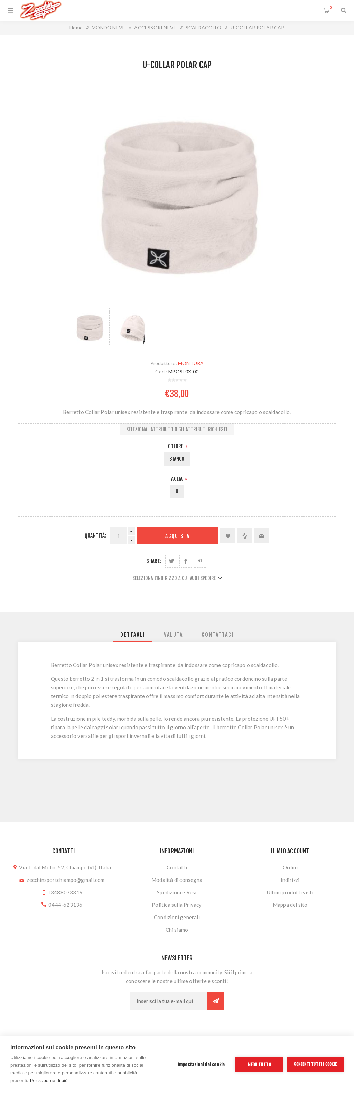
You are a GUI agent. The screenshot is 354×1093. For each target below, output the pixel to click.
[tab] (132, 635)
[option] (89, 327)
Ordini (290, 867)
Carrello (330, 7)
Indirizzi (290, 880)
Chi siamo (177, 930)
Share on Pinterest (200, 561)
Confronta (244, 535)
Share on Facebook (185, 561)
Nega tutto (259, 1064)
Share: (154, 561)
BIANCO (176, 458)
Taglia (176, 479)
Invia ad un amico (261, 535)
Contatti (177, 867)
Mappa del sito (290, 905)
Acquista (177, 536)
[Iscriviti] (168, 1001)
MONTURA (191, 363)
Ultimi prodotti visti (290, 892)
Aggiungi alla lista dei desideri (227, 535)
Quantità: (95, 535)
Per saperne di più (49, 1080)
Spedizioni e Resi (176, 892)
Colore (176, 446)
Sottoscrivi (215, 1001)
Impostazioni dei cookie (201, 1064)
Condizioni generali (177, 917)
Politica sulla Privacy (177, 905)
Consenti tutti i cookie (315, 1064)
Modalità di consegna (176, 880)
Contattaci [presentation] (218, 634)
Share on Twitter (171, 561)
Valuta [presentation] (173, 634)
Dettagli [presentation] (132, 634)
